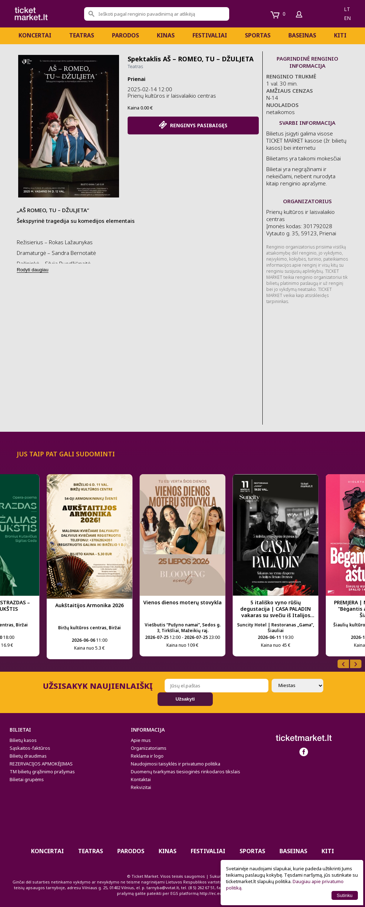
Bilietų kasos (23, 740)
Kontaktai (141, 779)
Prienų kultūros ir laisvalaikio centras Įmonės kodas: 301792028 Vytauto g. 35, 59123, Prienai (301, 222)
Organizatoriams (148, 748)
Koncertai (35, 35)
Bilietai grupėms (27, 779)
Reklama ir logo (147, 756)
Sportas (258, 35)
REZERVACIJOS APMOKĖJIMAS (41, 763)
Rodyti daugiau (32, 269)
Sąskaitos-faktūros (30, 748)
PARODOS (125, 35)
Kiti (340, 35)
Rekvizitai (141, 787)
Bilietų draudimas (28, 756)
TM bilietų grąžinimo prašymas (42, 771)
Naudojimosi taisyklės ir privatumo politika (175, 763)
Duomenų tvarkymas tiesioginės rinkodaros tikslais (185, 771)
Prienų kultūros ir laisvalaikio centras (172, 95)
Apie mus (141, 740)
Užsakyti (185, 699)
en (347, 18)
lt (347, 9)
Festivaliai (209, 35)
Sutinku (345, 895)
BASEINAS (302, 35)
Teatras (81, 35)
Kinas (166, 35)
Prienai (136, 78)
